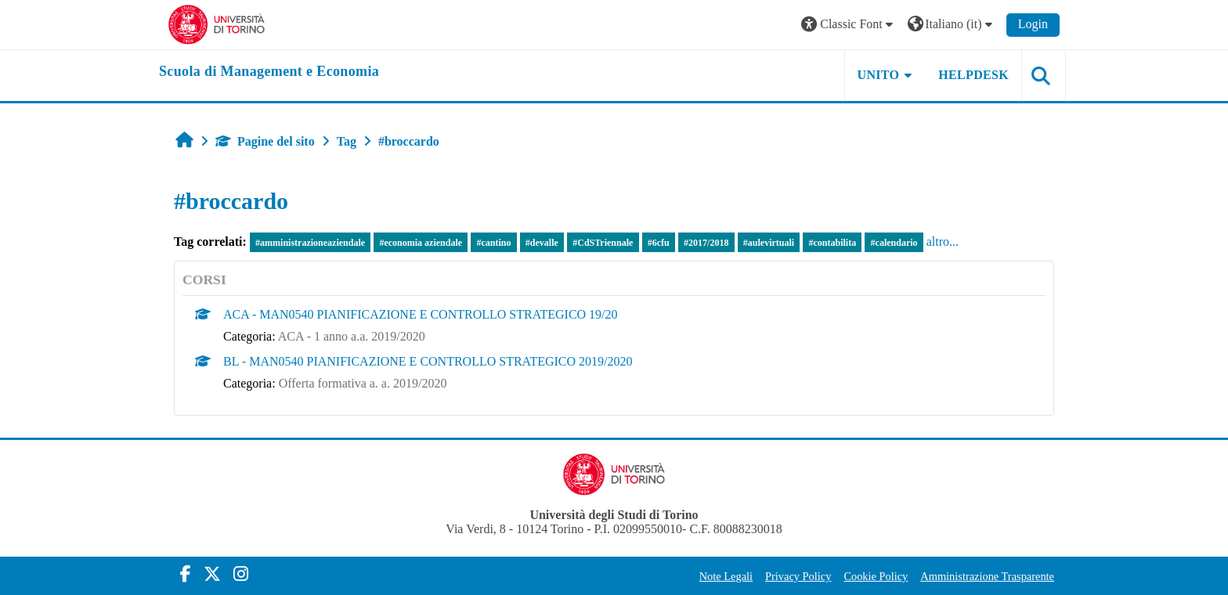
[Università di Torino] (216, 23)
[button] (849, 25)
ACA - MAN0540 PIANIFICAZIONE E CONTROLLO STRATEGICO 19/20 (420, 314)
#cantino (493, 242)
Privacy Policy (798, 576)
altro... (942, 241)
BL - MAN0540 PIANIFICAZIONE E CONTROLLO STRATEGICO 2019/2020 (428, 361)
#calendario (894, 242)
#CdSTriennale (602, 242)
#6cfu (659, 242)
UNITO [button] (879, 74)
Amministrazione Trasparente (987, 576)
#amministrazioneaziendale (310, 242)
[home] (269, 72)
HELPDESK (973, 74)
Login (1033, 24)
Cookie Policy (875, 576)
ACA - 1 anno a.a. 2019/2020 (351, 336)
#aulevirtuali (768, 242)
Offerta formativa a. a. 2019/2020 (363, 383)
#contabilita (833, 242)
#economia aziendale (420, 242)
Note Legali (726, 576)
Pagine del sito (265, 141)
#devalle (542, 242)
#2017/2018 (706, 242)
